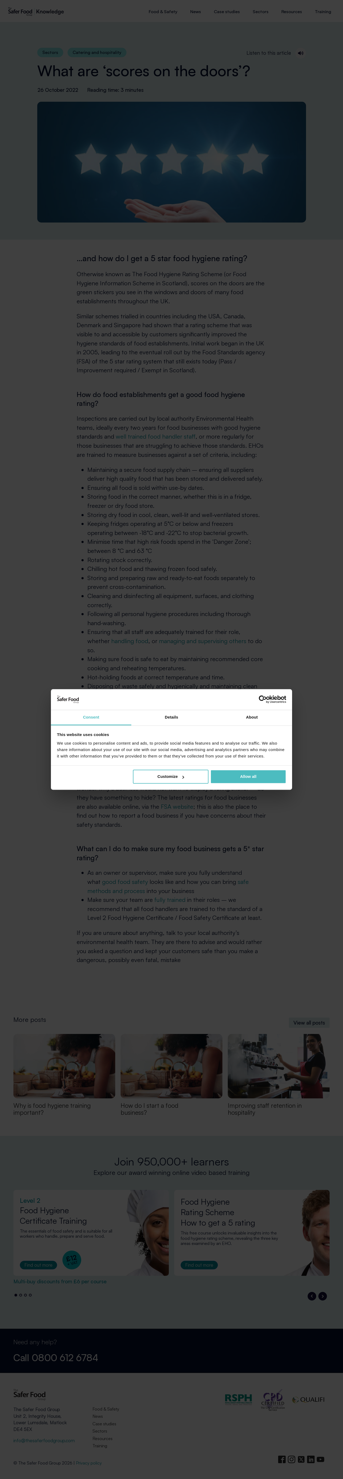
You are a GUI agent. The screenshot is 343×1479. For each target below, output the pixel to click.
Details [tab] (171, 717)
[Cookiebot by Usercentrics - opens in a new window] (262, 699)
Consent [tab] (91, 717)
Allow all (248, 776)
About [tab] (252, 717)
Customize (171, 776)
